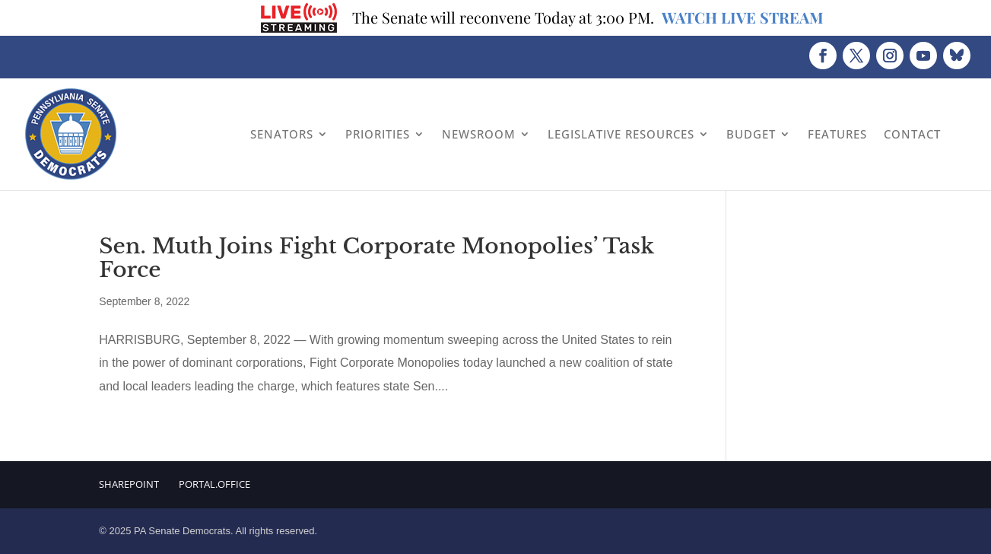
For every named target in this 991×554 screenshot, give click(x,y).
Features (837, 134)
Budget (751, 134)
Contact (912, 134)
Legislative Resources (621, 134)
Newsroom (479, 134)
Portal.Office (214, 484)
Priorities (377, 134)
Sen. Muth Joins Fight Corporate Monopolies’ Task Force (376, 258)
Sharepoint (129, 484)
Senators (281, 134)
